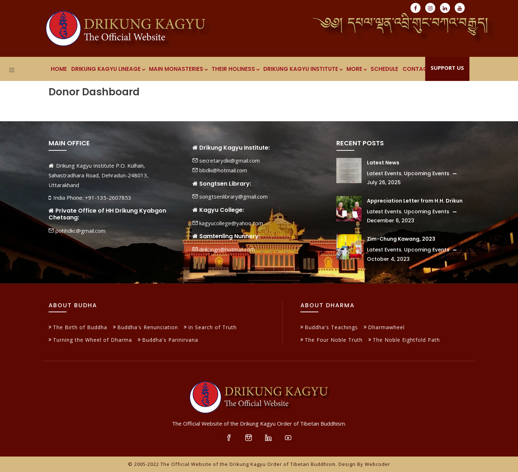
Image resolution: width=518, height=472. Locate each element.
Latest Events (384, 173)
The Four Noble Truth (334, 339)
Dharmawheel (386, 327)
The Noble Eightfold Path (406, 339)
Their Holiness (235, 69)
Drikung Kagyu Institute (302, 69)
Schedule (384, 69)
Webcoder (377, 464)
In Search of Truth (212, 327)
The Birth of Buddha (80, 327)
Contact (417, 69)
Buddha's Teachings (331, 327)
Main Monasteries (178, 69)
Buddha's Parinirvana (170, 339)
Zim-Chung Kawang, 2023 (401, 238)
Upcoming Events (426, 173)
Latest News (383, 162)
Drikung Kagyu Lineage (108, 69)
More (356, 69)
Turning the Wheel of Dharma (92, 339)
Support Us (447, 67)
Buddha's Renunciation (147, 327)
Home (59, 69)
